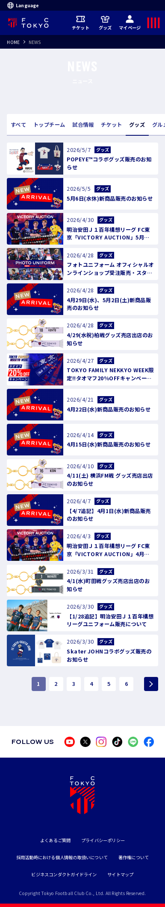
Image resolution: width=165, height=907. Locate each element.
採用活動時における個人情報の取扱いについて (62, 857)
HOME (13, 42)
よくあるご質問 (55, 840)
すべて (18, 124)
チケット (80, 23)
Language (23, 5)
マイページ (130, 23)
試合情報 (83, 124)
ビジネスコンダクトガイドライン (64, 874)
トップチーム (49, 124)
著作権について (133, 857)
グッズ (105, 23)
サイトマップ (120, 874)
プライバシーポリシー (103, 840)
